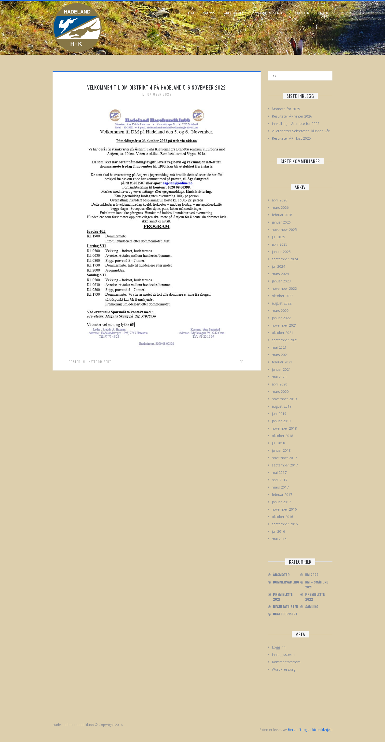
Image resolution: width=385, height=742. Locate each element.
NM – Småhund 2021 (316, 584)
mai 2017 (279, 472)
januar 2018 (281, 450)
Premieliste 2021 (283, 597)
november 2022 (284, 288)
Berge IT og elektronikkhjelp (310, 729)
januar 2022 (281, 318)
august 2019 (281, 406)
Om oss (209, 13)
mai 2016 (279, 538)
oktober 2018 (282, 435)
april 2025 (279, 244)
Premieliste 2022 (315, 597)
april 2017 (279, 479)
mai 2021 (279, 347)
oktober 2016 (282, 516)
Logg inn (279, 647)
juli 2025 (278, 237)
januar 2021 (281, 369)
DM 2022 (311, 574)
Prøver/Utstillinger (269, 13)
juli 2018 (278, 443)
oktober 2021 (282, 332)
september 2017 (285, 465)
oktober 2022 (282, 295)
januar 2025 (281, 251)
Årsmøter (281, 574)
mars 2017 (280, 487)
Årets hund (233, 13)
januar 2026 (281, 222)
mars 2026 (280, 207)
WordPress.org (283, 669)
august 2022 (281, 303)
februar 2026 (282, 214)
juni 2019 (279, 413)
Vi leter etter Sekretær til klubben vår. (301, 131)
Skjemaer (301, 13)
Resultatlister (285, 606)
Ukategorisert (98, 361)
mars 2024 (280, 273)
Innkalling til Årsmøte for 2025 (295, 123)
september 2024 (285, 259)
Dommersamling (286, 582)
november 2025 (284, 229)
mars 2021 (280, 354)
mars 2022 (280, 310)
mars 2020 (280, 391)
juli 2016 (278, 531)
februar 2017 (282, 494)
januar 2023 (281, 281)
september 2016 (285, 524)
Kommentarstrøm (286, 662)
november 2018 (284, 428)
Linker (323, 13)
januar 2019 (281, 421)
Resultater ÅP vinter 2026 (292, 116)
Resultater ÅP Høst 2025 (291, 138)
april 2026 (279, 200)
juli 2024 (278, 266)
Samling (311, 606)
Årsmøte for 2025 (286, 108)
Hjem (190, 13)
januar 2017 (281, 502)
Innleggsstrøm (283, 654)
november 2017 (284, 457)
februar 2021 (282, 362)
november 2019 (284, 399)
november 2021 (284, 325)
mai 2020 (279, 376)
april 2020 (279, 384)
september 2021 (285, 340)
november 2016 (284, 509)
